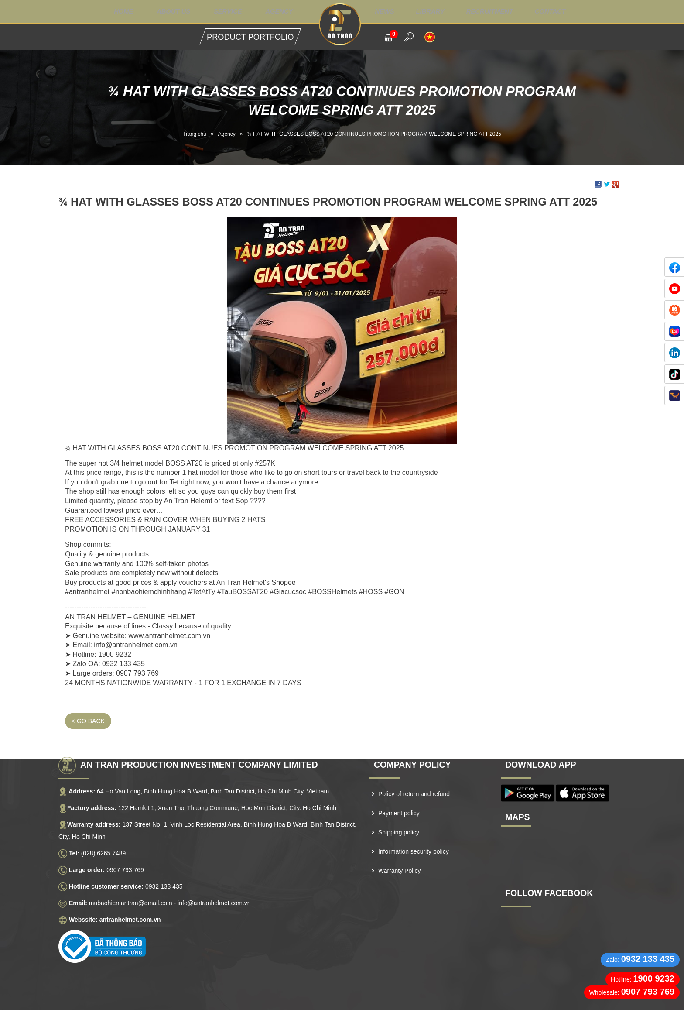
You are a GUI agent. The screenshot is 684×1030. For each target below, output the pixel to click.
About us (165, 12)
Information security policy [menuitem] (413, 831)
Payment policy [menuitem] (399, 793)
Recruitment (497, 12)
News (388, 12)
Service (223, 12)
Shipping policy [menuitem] (398, 812)
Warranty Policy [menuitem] (399, 850)
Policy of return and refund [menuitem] (414, 773)
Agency (277, 12)
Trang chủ (194, 134)
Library (435, 12)
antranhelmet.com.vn (130, 899)
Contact (560, 12)
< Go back (88, 700)
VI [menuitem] (429, 37)
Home (113, 12)
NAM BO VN (331, 1021)
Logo (342, 24)
